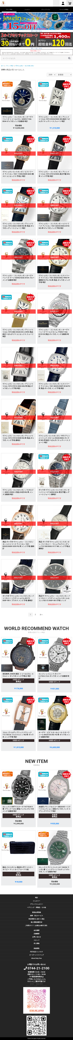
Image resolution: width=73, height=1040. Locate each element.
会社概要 (36, 930)
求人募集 (36, 943)
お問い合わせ (36, 937)
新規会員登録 (36, 912)
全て (2, 66)
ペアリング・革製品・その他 (36, 907)
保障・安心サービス (36, 915)
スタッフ (36, 940)
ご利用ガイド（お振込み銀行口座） (36, 925)
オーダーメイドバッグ (36, 955)
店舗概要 (36, 933)
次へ (41, 614)
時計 (36, 897)
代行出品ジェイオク (36, 952)
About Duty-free (36, 958)
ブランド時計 (10, 66)
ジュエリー (36, 901)
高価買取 (36, 948)
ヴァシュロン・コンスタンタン (24, 66)
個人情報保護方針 (36, 922)
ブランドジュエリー (36, 904)
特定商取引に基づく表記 (36, 919)
